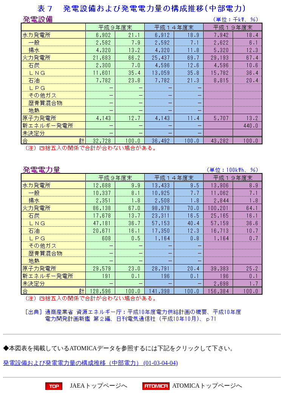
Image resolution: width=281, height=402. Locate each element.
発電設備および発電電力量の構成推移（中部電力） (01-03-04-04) (90, 363)
